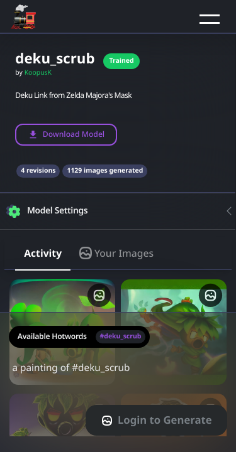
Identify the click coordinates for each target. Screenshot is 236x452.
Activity (43, 253)
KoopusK (38, 72)
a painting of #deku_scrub (118, 375)
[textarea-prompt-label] (118, 382)
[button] (209, 19)
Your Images (116, 253)
